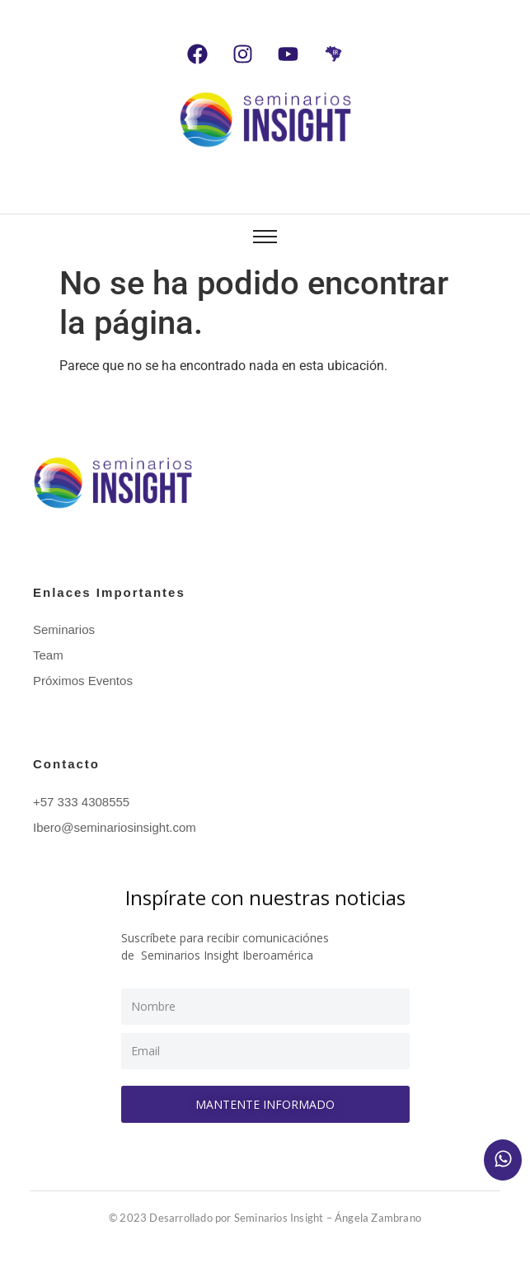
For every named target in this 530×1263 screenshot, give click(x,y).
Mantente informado (265, 1104)
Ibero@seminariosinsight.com (114, 827)
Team (48, 655)
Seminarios (64, 629)
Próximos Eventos (83, 681)
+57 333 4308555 (81, 802)
